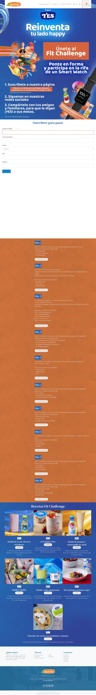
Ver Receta (19, 593)
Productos (37, 656)
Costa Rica (66, 661)
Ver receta (47, 593)
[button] (80, 4)
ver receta (76, 593)
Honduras (66, 659)
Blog (50, 655)
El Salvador (66, 655)
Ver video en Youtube (41, 259)
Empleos (51, 656)
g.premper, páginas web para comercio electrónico (48, 693)
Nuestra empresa (39, 655)
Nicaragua (66, 658)
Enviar (6, 171)
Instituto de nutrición (39, 658)
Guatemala (66, 656)
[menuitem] (55, 4)
